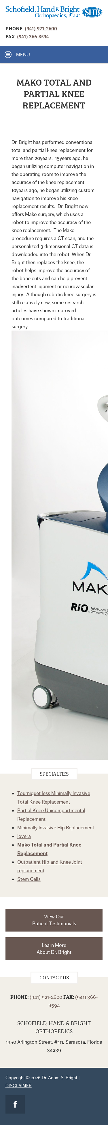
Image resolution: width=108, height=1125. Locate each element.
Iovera (24, 836)
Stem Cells (29, 879)
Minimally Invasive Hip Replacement (55, 828)
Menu (17, 54)
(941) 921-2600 (41, 28)
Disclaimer (18, 1086)
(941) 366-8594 (33, 36)
